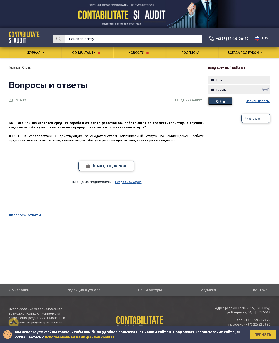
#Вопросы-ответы (25, 215)
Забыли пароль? (258, 101)
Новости (138, 52)
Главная (14, 67)
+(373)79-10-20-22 (232, 38)
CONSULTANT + (86, 52)
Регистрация (252, 118)
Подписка (191, 52)
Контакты (261, 290)
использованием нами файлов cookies (79, 337)
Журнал (34, 52)
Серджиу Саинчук (189, 100)
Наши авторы (150, 290)
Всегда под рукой (243, 52)
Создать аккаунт (128, 182)
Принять (262, 334)
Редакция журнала (84, 290)
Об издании (19, 290)
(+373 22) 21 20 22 (257, 320)
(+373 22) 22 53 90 (257, 324)
